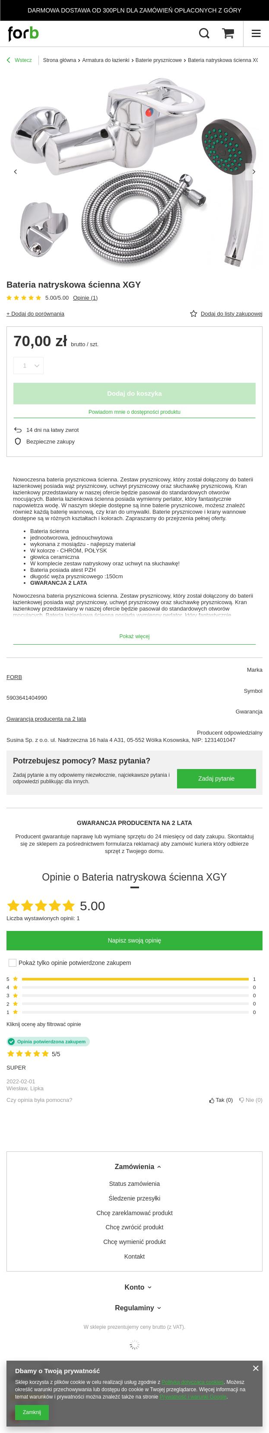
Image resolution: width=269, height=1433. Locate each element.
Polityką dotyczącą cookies (193, 1382)
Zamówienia (135, 1166)
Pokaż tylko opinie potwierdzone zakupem (75, 962)
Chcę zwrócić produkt (135, 1227)
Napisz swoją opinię (134, 940)
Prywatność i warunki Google (193, 1397)
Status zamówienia (134, 1183)
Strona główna (59, 60)
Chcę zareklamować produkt (134, 1213)
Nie (251, 1100)
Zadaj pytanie (216, 778)
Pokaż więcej (134, 636)
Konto (134, 1287)
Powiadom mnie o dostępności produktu (134, 412)
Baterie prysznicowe (159, 60)
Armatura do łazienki (105, 60)
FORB (14, 677)
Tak (221, 1100)
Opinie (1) (85, 298)
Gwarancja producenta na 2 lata (46, 719)
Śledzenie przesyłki (135, 1198)
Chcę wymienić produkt (134, 1241)
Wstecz (19, 61)
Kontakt (134, 1256)
